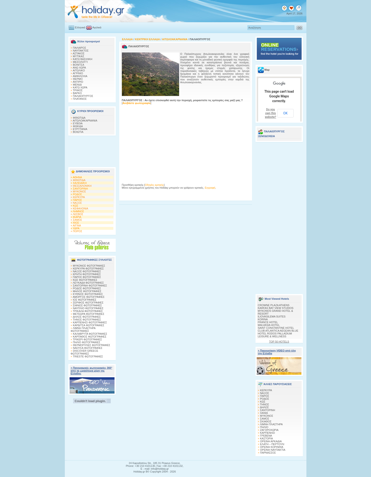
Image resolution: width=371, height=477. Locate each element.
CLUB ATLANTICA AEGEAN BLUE (278, 330)
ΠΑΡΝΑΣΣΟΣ (268, 452)
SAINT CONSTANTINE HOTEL (276, 327)
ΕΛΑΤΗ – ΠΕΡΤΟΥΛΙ (272, 444)
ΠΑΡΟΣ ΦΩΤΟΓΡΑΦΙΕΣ (87, 277)
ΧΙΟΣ (76, 222)
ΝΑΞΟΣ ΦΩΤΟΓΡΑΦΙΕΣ (87, 271)
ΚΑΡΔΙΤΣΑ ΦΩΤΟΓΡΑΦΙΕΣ (88, 325)
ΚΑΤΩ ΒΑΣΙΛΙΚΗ (82, 59)
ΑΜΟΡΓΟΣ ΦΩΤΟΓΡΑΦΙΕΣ (89, 296)
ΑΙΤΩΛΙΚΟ (79, 70)
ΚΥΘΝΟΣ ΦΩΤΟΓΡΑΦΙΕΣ (88, 294)
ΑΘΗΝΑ (77, 177)
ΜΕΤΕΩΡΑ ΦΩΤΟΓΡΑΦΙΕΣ (88, 313)
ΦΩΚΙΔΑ (78, 126)
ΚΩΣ (75, 205)
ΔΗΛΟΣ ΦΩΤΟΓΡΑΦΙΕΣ (87, 316)
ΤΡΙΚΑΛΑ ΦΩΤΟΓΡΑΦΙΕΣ (88, 311)
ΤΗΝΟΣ (264, 404)
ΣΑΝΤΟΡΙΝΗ (80, 188)
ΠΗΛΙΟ (264, 427)
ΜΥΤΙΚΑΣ (78, 56)
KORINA (263, 319)
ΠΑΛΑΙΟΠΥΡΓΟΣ (83, 96)
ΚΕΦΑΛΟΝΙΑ (80, 208)
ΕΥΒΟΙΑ (78, 123)
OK (285, 113)
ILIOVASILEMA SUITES (272, 316)
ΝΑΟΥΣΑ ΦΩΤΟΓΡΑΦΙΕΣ (87, 348)
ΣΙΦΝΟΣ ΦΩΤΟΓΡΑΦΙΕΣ (87, 305)
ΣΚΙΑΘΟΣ (265, 421)
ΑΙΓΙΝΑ (77, 225)
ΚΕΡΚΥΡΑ (79, 197)
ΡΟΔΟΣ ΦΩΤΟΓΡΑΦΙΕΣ (87, 288)
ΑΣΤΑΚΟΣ (78, 53)
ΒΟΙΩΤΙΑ (78, 131)
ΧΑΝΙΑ (264, 413)
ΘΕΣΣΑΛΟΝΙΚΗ (82, 185)
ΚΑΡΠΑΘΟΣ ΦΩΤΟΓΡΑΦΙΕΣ (89, 336)
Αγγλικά (96, 27)
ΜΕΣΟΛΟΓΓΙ (80, 62)
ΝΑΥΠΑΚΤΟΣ (80, 50)
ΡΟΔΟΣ (77, 194)
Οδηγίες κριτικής (154, 184)
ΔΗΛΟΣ (264, 407)
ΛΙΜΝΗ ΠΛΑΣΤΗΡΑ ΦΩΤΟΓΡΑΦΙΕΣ (83, 329)
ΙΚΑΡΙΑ (77, 217)
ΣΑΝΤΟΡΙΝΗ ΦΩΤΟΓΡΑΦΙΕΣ (90, 285)
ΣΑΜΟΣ (77, 219)
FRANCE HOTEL (268, 322)
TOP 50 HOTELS (279, 341)
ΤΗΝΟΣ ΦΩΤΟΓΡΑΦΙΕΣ (87, 319)
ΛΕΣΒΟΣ (78, 214)
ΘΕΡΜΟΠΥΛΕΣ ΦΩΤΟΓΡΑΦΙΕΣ (91, 345)
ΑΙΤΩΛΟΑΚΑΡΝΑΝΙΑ (85, 120)
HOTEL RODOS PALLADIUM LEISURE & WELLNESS (275, 335)
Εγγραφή (210, 187)
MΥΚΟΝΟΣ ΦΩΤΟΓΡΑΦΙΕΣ (89, 265)
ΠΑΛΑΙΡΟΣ (79, 47)
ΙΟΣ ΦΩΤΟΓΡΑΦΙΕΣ (84, 299)
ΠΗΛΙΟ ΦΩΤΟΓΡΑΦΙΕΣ (86, 342)
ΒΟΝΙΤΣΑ (78, 64)
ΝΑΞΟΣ (77, 202)
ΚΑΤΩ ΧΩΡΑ (80, 87)
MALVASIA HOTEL (269, 325)
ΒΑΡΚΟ (77, 93)
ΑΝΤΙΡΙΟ (78, 81)
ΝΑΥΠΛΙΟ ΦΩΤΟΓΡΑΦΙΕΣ (88, 308)
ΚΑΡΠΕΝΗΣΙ (267, 432)
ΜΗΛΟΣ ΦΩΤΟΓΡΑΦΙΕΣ (87, 291)
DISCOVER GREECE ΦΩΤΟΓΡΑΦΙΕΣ (84, 352)
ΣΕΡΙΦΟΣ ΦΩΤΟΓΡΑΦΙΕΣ (88, 302)
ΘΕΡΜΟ (78, 79)
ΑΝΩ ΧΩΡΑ (79, 67)
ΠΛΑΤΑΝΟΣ (80, 98)
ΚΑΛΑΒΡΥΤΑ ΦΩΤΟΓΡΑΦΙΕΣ (90, 333)
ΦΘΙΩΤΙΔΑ (79, 117)
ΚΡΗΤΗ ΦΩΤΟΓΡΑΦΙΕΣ (87, 274)
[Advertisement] (92, 150)
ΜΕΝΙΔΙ (77, 84)
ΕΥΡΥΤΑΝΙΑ (80, 129)
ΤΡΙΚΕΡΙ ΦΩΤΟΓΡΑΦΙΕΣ (87, 339)
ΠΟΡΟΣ (77, 231)
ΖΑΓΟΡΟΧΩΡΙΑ (269, 430)
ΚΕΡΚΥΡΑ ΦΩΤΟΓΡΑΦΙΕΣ (88, 268)
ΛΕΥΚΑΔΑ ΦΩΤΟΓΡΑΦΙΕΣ (88, 282)
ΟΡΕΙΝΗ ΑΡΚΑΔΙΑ (271, 441)
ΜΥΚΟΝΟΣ (79, 191)
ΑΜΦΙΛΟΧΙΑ (80, 76)
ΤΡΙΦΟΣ (78, 90)
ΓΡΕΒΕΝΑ (266, 435)
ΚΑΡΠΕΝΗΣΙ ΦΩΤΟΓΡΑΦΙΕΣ (90, 322)
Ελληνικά (80, 27)
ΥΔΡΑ (76, 228)
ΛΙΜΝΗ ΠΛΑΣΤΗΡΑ (271, 424)
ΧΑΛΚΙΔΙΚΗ (80, 183)
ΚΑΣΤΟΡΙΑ (266, 438)
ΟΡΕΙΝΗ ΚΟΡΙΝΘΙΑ (271, 447)
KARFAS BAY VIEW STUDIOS (276, 308)
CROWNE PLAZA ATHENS (274, 305)
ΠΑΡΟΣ (77, 200)
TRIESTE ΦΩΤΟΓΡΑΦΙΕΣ (88, 356)
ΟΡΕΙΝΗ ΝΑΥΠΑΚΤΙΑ (272, 449)
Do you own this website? (270, 113)
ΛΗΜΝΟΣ (78, 211)
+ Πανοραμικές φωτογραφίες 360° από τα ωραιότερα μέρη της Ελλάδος (91, 370)
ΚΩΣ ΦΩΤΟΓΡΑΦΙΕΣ (85, 279)
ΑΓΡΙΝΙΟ (78, 73)
